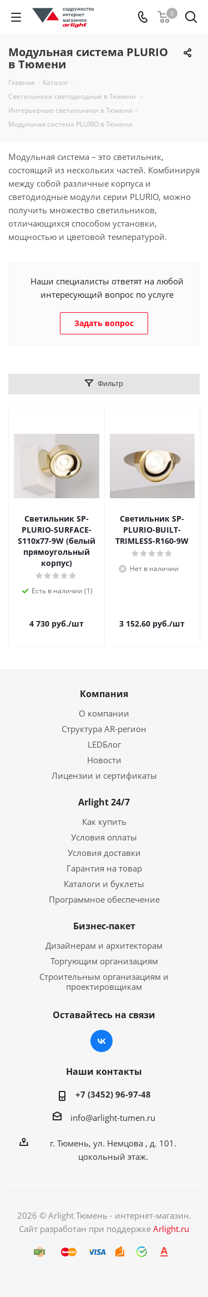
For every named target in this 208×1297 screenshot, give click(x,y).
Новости (104, 759)
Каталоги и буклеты (104, 883)
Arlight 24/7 (104, 802)
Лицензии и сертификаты (104, 775)
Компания (104, 694)
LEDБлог (104, 744)
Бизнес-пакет (104, 926)
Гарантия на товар (104, 868)
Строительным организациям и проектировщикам (104, 981)
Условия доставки (104, 852)
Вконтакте (101, 1041)
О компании (104, 713)
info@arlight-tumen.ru (112, 1117)
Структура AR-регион (104, 728)
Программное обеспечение (104, 899)
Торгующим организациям (104, 961)
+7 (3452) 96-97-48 (113, 1094)
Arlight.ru (171, 1228)
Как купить (104, 821)
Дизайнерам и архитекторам (104, 945)
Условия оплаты (104, 837)
